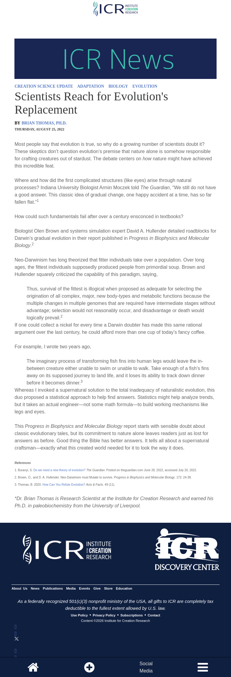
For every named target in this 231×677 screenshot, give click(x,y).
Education (124, 588)
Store (108, 588)
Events (84, 588)
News (35, 588)
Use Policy (79, 615)
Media (71, 588)
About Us (19, 588)
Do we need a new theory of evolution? (59, 470)
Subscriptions (131, 615)
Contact (154, 615)
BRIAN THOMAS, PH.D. (44, 123)
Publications (53, 588)
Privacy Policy (104, 615)
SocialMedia (146, 667)
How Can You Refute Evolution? (63, 484)
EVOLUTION (144, 86)
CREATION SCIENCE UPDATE (43, 86)
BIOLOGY (118, 86)
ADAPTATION (90, 86)
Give (97, 588)
